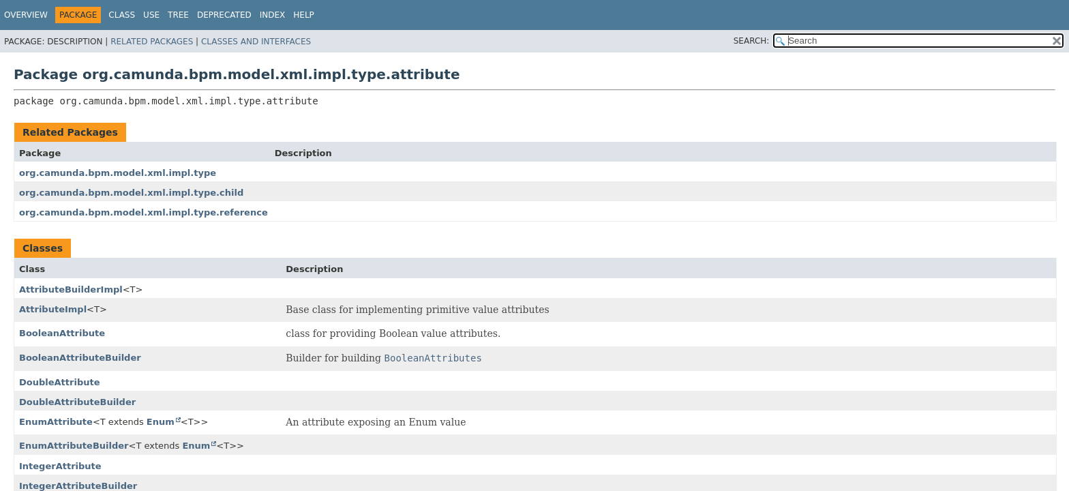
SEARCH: (752, 41)
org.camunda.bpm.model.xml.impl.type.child (131, 193)
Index (273, 15)
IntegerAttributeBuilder (78, 486)
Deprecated (224, 15)
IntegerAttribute (60, 466)
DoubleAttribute (59, 382)
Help (303, 15)
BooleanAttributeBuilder (80, 358)
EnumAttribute (56, 422)
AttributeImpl (53, 309)
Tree (178, 15)
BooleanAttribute (62, 333)
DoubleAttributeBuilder (77, 402)
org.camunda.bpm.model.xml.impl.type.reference (143, 212)
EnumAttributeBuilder (74, 446)
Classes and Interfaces (256, 41)
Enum (161, 422)
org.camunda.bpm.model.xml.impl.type (117, 173)
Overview (26, 15)
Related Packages (151, 41)
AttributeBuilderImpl (71, 289)
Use (151, 15)
